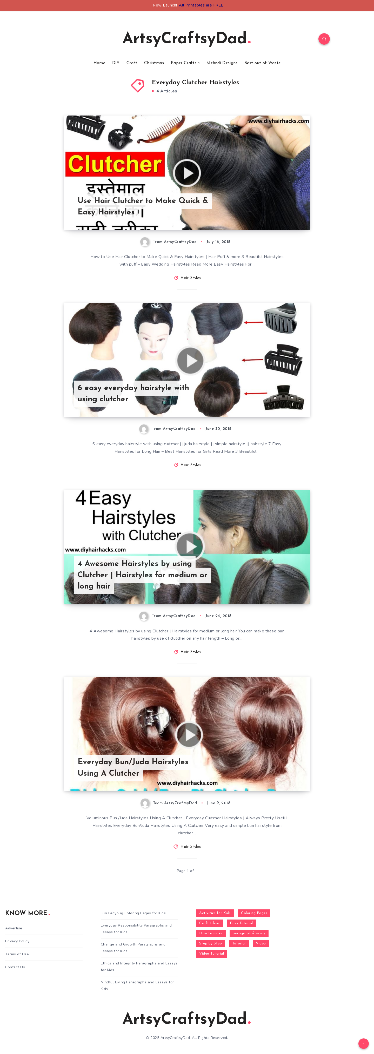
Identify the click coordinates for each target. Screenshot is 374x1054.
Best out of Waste (262, 63)
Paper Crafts (184, 63)
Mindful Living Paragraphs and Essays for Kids (137, 985)
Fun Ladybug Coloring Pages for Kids (133, 913)
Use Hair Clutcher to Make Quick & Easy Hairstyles (143, 207)
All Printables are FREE (201, 5)
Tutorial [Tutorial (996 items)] (239, 943)
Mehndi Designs (221, 63)
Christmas (154, 63)
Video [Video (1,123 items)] (261, 943)
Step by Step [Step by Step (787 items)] (210, 943)
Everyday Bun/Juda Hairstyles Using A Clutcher (133, 768)
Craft (131, 63)
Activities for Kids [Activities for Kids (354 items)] (215, 913)
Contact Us (15, 967)
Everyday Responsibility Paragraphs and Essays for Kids (136, 928)
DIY (116, 63)
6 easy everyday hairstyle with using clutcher (133, 394)
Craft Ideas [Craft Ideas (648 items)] (209, 923)
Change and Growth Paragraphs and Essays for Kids (133, 947)
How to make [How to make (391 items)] (211, 933)
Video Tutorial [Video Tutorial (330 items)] (211, 954)
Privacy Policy (17, 941)
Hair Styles (191, 278)
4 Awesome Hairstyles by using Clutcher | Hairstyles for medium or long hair (142, 575)
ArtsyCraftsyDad (186, 39)
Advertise (13, 928)
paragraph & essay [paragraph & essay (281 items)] (249, 933)
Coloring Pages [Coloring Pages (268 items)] (254, 913)
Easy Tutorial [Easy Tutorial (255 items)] (241, 923)
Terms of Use (17, 954)
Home (99, 63)
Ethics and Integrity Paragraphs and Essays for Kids (139, 966)
